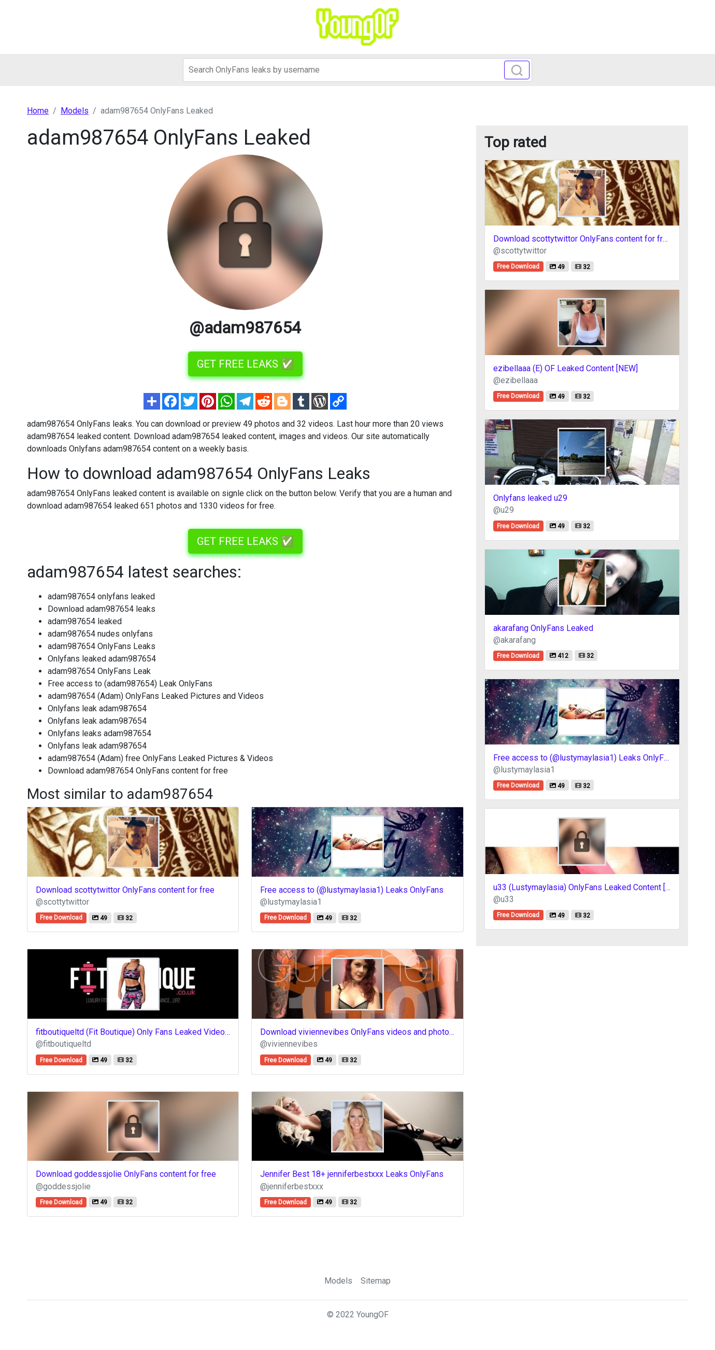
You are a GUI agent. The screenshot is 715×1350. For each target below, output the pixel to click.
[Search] (357, 70)
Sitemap (376, 1281)
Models (338, 1281)
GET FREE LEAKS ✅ (245, 364)
